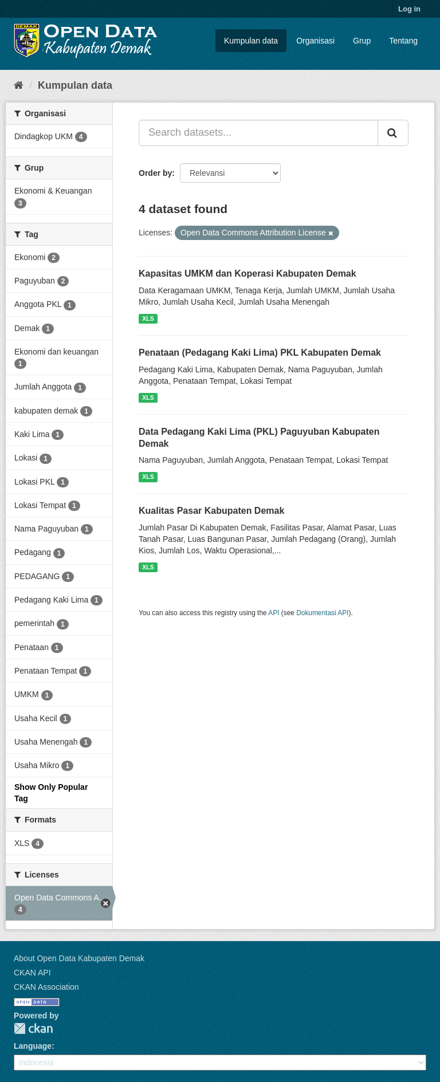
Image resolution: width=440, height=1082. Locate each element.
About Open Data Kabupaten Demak (79, 958)
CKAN (33, 1028)
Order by (155, 173)
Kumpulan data (251, 40)
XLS (148, 318)
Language (33, 1045)
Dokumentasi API (322, 613)
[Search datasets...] (258, 133)
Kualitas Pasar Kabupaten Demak (211, 511)
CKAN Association (46, 986)
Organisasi (315, 40)
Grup (362, 40)
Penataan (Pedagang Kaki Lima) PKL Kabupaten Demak (260, 352)
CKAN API (32, 972)
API (273, 613)
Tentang (403, 40)
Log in (409, 9)
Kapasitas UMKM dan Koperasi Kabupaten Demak (247, 273)
